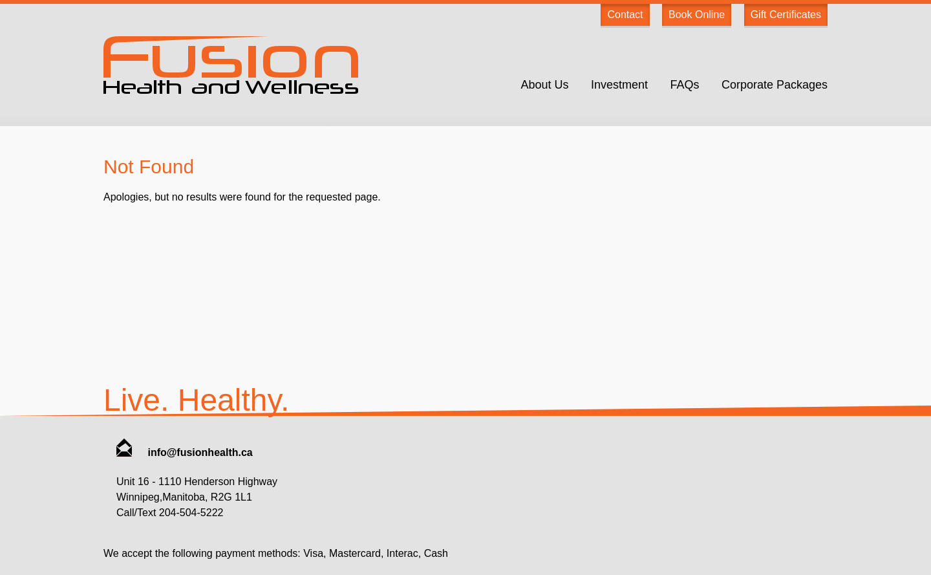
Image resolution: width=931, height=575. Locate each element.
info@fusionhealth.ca (184, 452)
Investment (619, 84)
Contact (625, 14)
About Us (544, 84)
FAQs (684, 84)
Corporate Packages (775, 84)
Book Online (697, 14)
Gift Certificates (786, 14)
